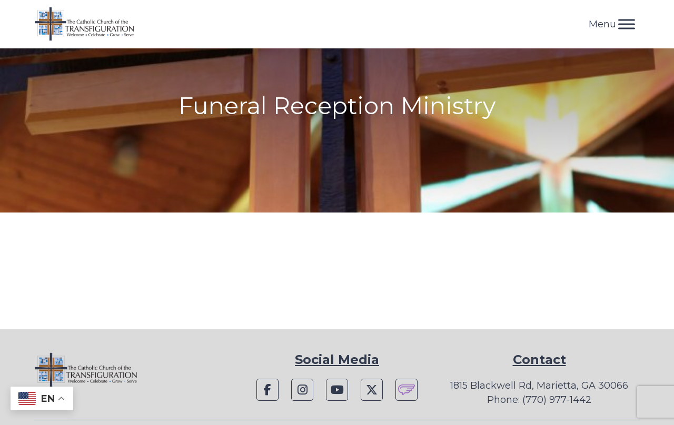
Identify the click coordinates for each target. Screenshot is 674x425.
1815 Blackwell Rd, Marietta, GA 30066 (539, 385)
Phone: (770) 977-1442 (539, 400)
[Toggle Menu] (626, 24)
